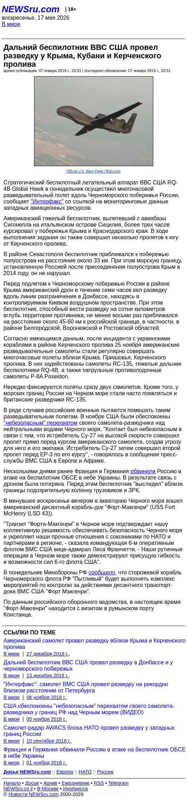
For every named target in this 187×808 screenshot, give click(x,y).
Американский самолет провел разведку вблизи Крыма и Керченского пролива (95, 644)
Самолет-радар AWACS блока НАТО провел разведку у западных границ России (89, 731)
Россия (105, 772)
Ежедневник (75, 783)
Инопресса (75, 788)
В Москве (48, 788)
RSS (99, 783)
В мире (11, 24)
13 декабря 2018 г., (47, 675)
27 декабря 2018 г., (47, 654)
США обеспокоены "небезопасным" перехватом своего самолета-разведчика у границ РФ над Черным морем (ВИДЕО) (89, 709)
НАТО (85, 772)
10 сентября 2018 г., (49, 741)
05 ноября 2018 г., (46, 719)
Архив (50, 783)
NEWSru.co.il (18, 788)
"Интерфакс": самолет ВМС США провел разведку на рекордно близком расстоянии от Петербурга (86, 687)
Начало (12, 783)
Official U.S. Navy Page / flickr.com (93, 171)
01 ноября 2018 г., (46, 762)
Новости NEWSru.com (33, 794)
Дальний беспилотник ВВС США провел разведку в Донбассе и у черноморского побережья (88, 665)
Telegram (118, 783)
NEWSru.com (31, 9)
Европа (64, 772)
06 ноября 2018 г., (46, 697)
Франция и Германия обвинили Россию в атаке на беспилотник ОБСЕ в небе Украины (95, 753)
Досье (32, 783)
